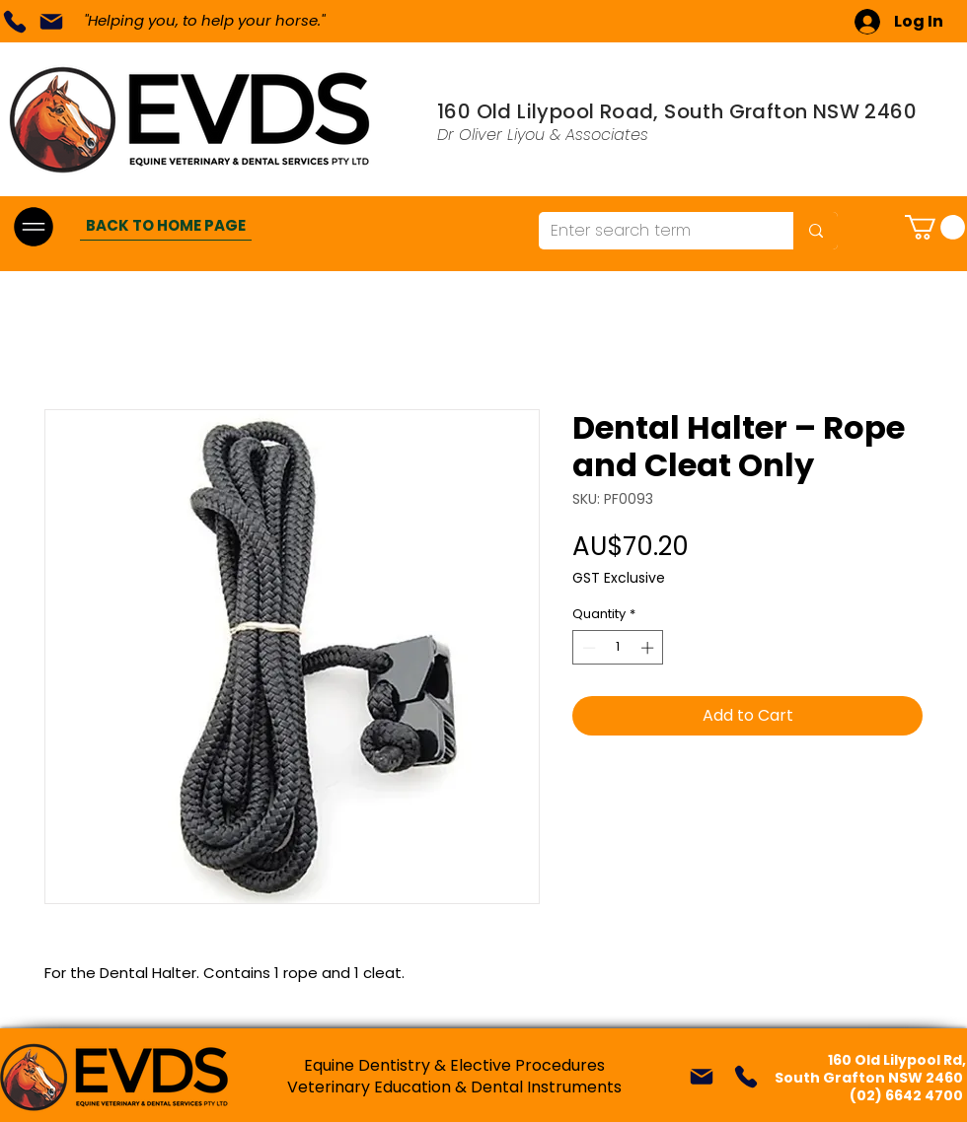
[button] (935, 227)
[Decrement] (587, 648)
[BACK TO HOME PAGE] (166, 226)
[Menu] (33, 226)
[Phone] (14, 21)
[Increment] (649, 648)
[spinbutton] (618, 648)
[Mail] (51, 21)
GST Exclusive (618, 578)
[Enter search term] (651, 230)
